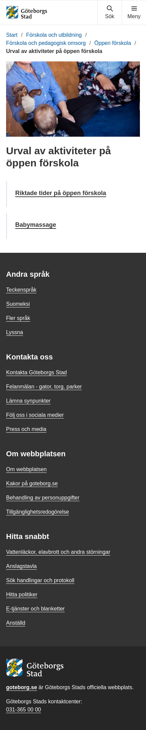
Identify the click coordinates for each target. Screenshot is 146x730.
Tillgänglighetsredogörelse (37, 512)
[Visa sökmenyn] (110, 12)
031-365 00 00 (23, 709)
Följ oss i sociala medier (35, 415)
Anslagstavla (21, 566)
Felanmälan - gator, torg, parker (44, 386)
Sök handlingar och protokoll (40, 580)
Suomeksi (18, 304)
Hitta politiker (21, 594)
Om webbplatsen (26, 469)
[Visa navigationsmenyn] (134, 12)
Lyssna (14, 332)
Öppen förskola (112, 43)
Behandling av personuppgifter (42, 498)
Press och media (26, 429)
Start (12, 35)
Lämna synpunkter (28, 401)
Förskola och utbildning (54, 35)
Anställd (15, 623)
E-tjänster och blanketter (35, 609)
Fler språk (18, 318)
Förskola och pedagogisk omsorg (46, 43)
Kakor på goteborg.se (32, 483)
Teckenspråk (21, 290)
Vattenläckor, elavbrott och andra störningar (58, 552)
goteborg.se (21, 687)
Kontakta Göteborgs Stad (36, 372)
